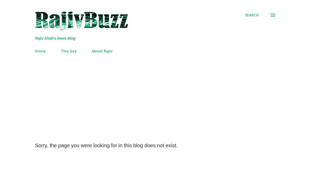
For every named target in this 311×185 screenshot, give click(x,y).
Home (40, 51)
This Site (69, 51)
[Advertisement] (155, 96)
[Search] (252, 15)
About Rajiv (102, 51)
